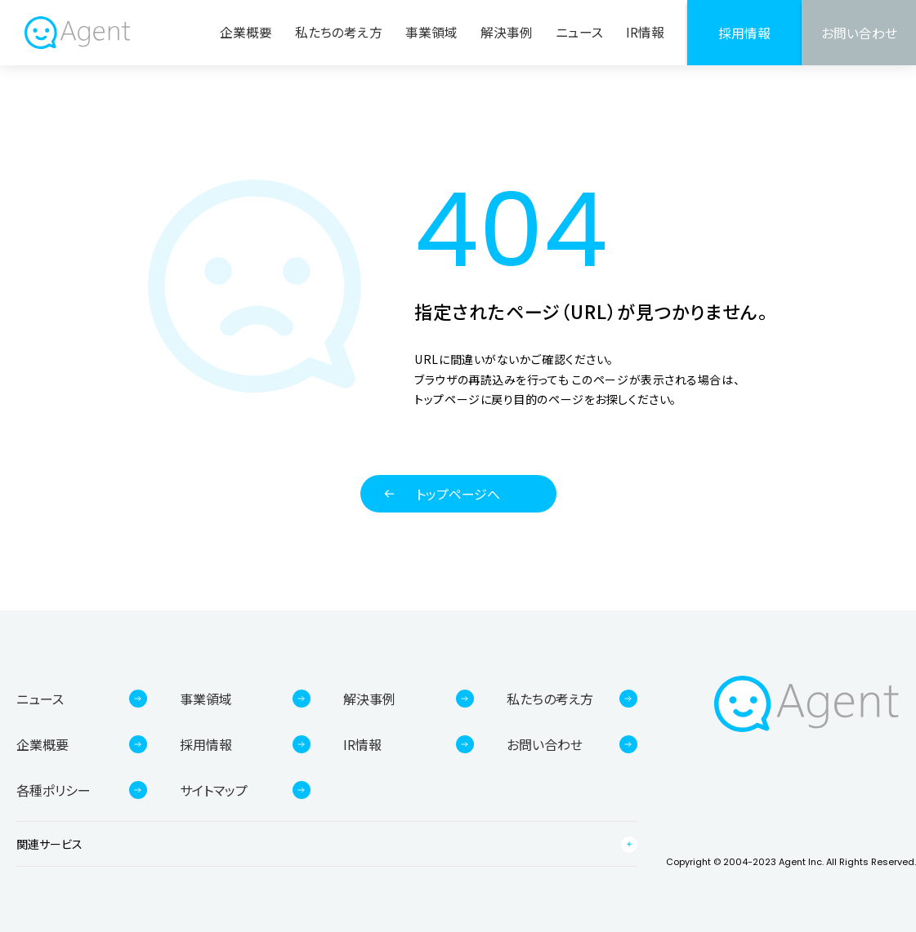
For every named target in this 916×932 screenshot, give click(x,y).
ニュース (579, 32)
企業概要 (246, 32)
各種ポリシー (53, 790)
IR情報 (645, 32)
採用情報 (744, 33)
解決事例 (506, 32)
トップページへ (458, 494)
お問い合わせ (859, 33)
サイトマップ (214, 790)
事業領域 (431, 32)
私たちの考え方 (338, 32)
